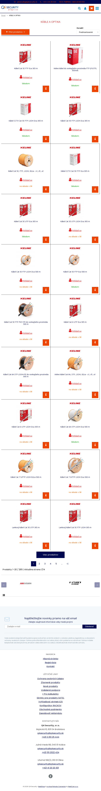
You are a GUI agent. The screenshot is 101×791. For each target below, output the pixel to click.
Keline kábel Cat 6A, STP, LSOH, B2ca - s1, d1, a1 (75, 374)
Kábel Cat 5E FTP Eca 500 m (75, 272)
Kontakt (51, 666)
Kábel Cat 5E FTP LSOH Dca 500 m (26, 272)
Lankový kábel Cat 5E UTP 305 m (26, 527)
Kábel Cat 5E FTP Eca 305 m (26, 68)
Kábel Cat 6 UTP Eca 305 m (75, 322)
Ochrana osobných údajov (50, 678)
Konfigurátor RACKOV (50, 705)
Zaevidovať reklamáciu (50, 713)
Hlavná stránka (50, 658)
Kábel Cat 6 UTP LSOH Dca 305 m (26, 427)
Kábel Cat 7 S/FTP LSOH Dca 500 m (75, 477)
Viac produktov (50, 554)
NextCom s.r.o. (73, 786)
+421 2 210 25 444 (49, 2)
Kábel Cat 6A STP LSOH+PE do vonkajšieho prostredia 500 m (25, 375)
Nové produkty (50, 686)
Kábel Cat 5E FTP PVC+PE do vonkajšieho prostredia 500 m (26, 323)
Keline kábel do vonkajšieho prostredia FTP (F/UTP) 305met (75, 69)
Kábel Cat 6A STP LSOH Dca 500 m (75, 427)
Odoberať (89, 626)
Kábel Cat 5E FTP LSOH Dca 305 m (75, 121)
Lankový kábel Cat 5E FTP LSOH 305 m (75, 527)
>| (67, 563)
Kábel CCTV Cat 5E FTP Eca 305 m (75, 171)
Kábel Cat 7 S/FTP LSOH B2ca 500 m (26, 477)
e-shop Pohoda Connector (56, 786)
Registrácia (50, 662)
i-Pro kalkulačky (50, 694)
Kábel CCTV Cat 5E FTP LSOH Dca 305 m (26, 121)
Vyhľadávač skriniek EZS (50, 701)
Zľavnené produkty (50, 682)
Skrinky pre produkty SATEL (50, 697)
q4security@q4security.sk (27, 2)
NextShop (41, 786)
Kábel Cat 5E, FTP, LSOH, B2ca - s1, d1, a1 (26, 171)
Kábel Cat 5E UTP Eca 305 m (26, 221)
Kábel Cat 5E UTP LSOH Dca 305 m (75, 221)
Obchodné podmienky (50, 709)
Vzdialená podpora (50, 690)
